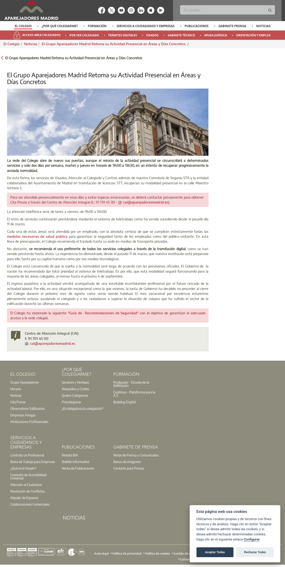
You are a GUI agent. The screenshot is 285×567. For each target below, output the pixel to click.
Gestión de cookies (186, 553)
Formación (97, 26)
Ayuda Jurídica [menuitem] (215, 35)
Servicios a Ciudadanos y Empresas (145, 26)
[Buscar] (227, 10)
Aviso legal (101, 553)
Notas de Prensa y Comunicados (136, 455)
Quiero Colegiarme (75, 395)
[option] (23, 26)
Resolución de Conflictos (27, 491)
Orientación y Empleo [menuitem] (253, 35)
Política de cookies (157, 553)
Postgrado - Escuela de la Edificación (131, 384)
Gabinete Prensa (232, 26)
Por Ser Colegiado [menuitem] (84, 35)
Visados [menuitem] (152, 35)
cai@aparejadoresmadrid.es (145, 202)
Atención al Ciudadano (26, 484)
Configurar (252, 539)
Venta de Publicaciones (78, 468)
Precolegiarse (71, 402)
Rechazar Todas (255, 552)
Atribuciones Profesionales (29, 421)
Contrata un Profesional (27, 455)
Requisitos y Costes (75, 389)
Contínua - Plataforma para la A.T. (134, 393)
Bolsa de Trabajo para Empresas (32, 462)
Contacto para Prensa (128, 468)
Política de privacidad (127, 553)
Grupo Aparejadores (24, 382)
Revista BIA (70, 455)
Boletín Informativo (75, 462)
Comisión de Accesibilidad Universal (28, 476)
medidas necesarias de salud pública (37, 236)
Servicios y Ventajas (75, 382)
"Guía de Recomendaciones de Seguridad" (103, 313)
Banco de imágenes (127, 462)
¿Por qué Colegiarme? (60, 26)
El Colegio (23, 26)
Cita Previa (17, 402)
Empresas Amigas (23, 415)
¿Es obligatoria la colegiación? (82, 408)
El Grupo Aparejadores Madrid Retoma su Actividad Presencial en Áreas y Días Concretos (114, 44)
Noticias (263, 26)
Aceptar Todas (215, 552)
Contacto (186, 559)
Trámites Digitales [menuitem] (122, 35)
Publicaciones (196, 26)
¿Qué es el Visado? (23, 468)
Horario (15, 389)
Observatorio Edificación (27, 408)
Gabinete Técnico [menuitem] (181, 35)
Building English (124, 402)
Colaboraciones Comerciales (29, 504)
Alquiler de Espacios (24, 498)
